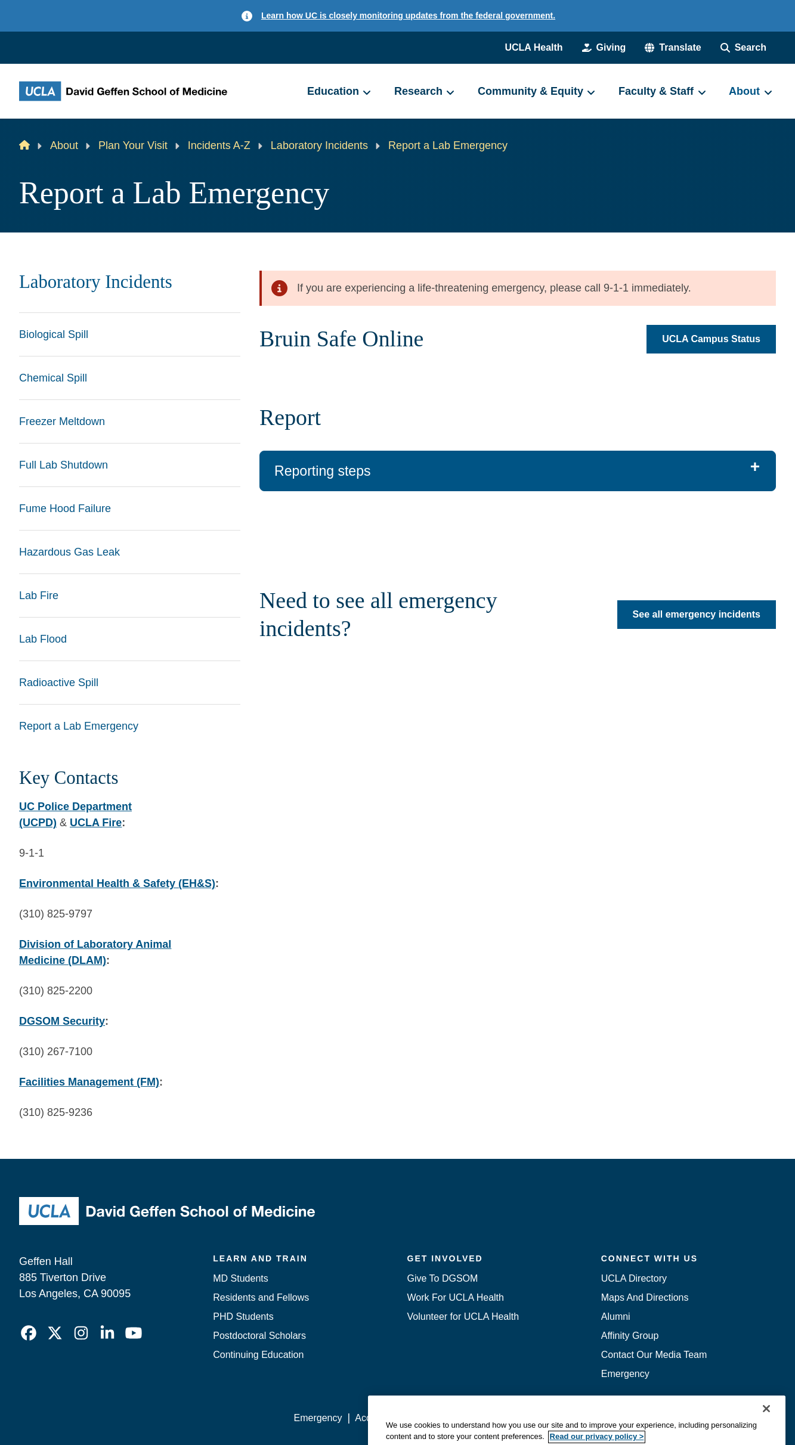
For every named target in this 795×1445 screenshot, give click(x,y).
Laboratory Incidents (319, 145)
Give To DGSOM (442, 1278)
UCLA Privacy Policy (463, 1418)
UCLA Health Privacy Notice (579, 1418)
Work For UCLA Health (455, 1297)
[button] (672, 48)
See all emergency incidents (696, 615)
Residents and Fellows (261, 1297)
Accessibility (381, 1418)
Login (663, 1418)
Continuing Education (258, 1355)
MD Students (240, 1278)
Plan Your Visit (133, 145)
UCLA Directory (634, 1278)
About (64, 145)
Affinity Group (630, 1336)
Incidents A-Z (219, 145)
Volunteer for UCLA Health (463, 1316)
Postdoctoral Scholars (259, 1336)
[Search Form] (743, 48)
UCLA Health (533, 47)
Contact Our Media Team (654, 1355)
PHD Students (243, 1316)
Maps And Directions (645, 1297)
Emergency (625, 1374)
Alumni (615, 1316)
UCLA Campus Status (711, 339)
